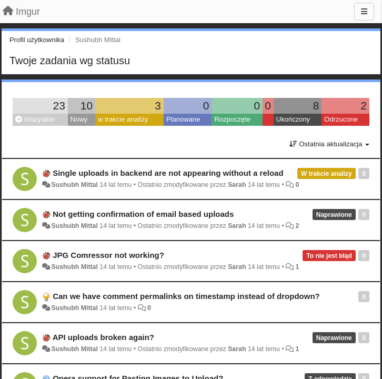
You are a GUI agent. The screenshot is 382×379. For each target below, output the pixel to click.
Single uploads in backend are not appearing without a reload (168, 172)
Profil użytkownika (36, 40)
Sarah (237, 184)
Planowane (183, 119)
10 (87, 105)
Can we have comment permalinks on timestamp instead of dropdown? (186, 296)
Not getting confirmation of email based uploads (143, 214)
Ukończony (293, 119)
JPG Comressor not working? (108, 255)
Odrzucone (341, 119)
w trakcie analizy (123, 119)
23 (59, 105)
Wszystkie (35, 119)
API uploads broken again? (103, 337)
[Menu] (364, 12)
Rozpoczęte (232, 119)
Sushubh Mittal (74, 184)
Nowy (79, 119)
